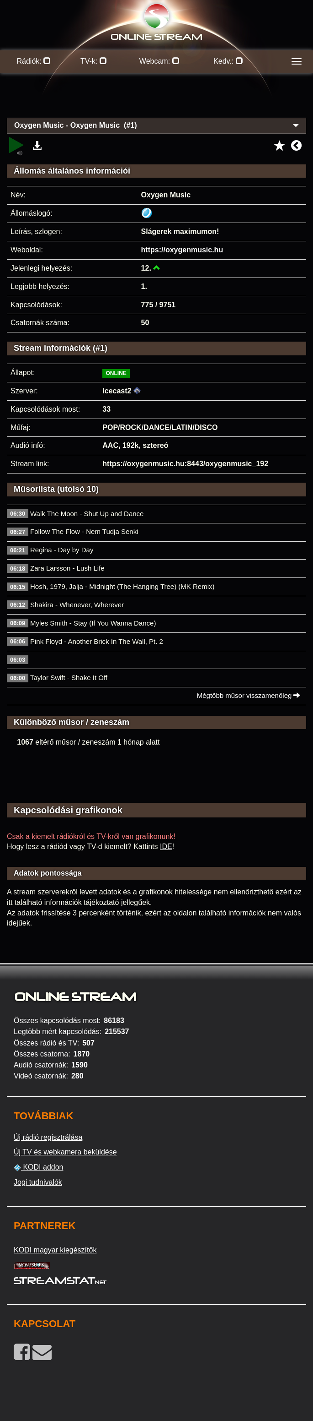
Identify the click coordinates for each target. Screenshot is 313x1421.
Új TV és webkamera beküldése (65, 1152)
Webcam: (159, 61)
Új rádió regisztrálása (48, 1137)
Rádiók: (34, 61)
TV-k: (93, 61)
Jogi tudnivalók (38, 1182)
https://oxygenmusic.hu (182, 250)
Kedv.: (228, 61)
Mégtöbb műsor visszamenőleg (249, 695)
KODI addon (39, 1167)
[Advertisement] (156, 100)
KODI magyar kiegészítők (55, 1250)
